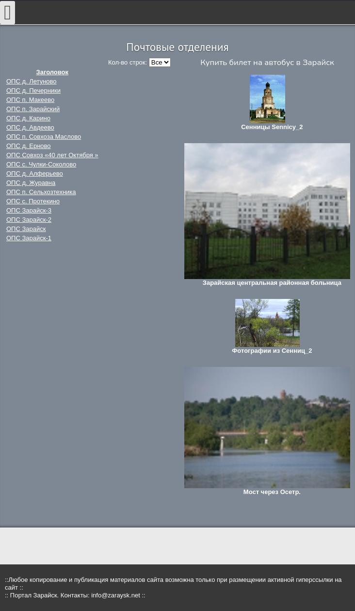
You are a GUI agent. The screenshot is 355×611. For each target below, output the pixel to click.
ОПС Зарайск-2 (28, 219)
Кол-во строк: (128, 62)
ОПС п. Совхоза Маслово (43, 136)
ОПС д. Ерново (28, 145)
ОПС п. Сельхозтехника (41, 192)
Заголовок (52, 72)
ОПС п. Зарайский (33, 109)
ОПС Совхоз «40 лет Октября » (52, 155)
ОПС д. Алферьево (34, 173)
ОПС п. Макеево (30, 99)
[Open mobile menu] (7, 12)
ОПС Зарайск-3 (28, 210)
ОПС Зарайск (26, 228)
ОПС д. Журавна (30, 182)
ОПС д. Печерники (33, 90)
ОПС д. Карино (28, 118)
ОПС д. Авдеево (30, 127)
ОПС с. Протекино (33, 201)
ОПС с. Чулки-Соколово (41, 164)
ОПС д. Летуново (31, 81)
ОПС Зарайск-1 (28, 238)
